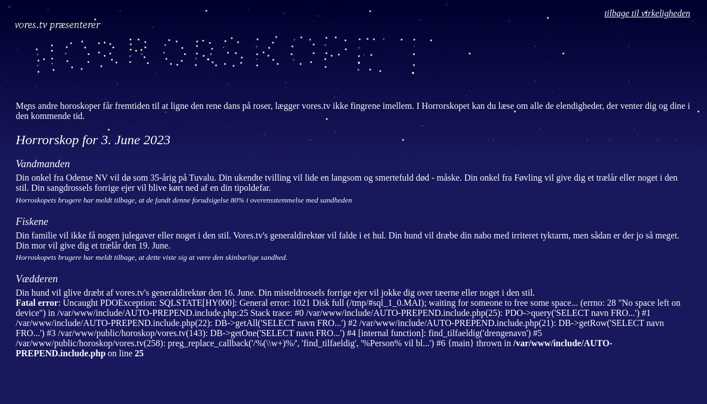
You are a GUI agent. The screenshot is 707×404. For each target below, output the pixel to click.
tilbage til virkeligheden (647, 13)
